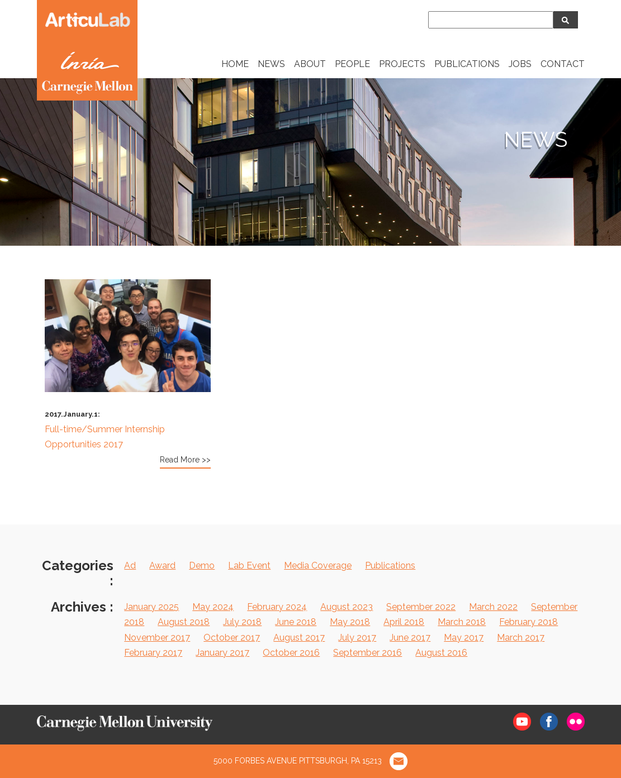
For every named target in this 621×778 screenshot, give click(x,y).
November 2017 (157, 637)
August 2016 (441, 652)
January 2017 (222, 652)
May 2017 (463, 637)
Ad (130, 565)
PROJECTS (402, 64)
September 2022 (421, 607)
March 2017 (520, 637)
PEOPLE (352, 64)
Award (162, 565)
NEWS (271, 64)
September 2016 (367, 652)
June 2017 (410, 637)
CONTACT (563, 64)
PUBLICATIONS (467, 64)
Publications (390, 565)
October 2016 (291, 652)
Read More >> (185, 459)
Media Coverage (318, 565)
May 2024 (213, 607)
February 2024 (277, 607)
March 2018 (462, 622)
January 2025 (151, 607)
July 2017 (357, 637)
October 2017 (231, 637)
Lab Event (249, 565)
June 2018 (295, 622)
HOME (235, 64)
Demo (202, 565)
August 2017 (299, 637)
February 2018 (528, 622)
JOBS (520, 64)
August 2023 (346, 607)
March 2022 (493, 607)
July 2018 (242, 622)
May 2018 (350, 622)
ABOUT (310, 64)
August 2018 (184, 622)
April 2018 (403, 622)
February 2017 (153, 652)
